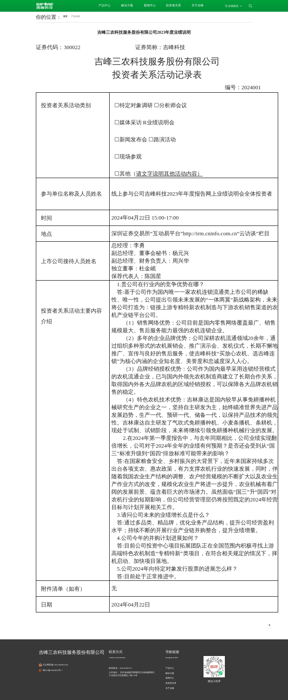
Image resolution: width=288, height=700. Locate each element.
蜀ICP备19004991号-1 (52, 670)
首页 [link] (65, 16)
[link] (75, 16)
